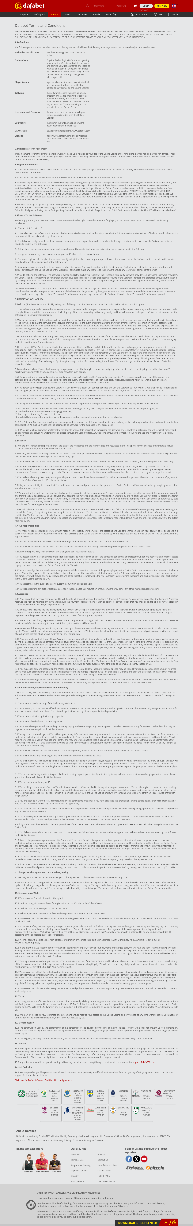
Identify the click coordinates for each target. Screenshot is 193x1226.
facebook (128, 1158)
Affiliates (102, 1154)
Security (75, 1176)
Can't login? (144, 10)
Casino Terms (104, 1170)
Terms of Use (77, 1159)
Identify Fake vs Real (107, 1165)
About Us (75, 1154)
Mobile (174, 14)
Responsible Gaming (81, 1165)
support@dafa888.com (144, 1062)
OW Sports (23, 14)
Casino (54, 14)
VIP (160, 14)
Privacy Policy (77, 1181)
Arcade (96, 14)
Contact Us (103, 1159)
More (108, 14)
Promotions (141, 14)
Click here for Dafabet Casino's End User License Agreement (44, 1080)
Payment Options (79, 1170)
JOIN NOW (162, 5)
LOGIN (146, 5)
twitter (136, 1158)
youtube (144, 1158)
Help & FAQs (104, 1176)
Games (67, 14)
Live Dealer (81, 14)
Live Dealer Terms (106, 1181)
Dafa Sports (39, 14)
